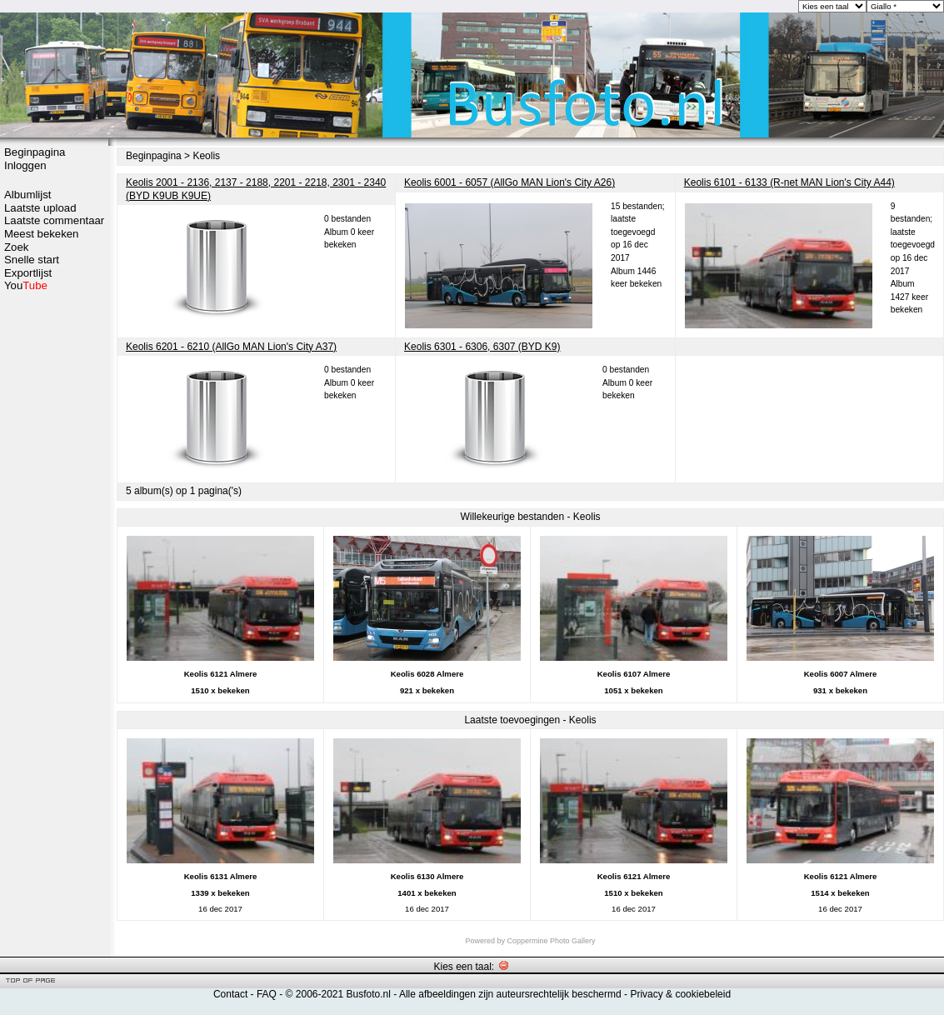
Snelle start (31, 259)
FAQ (267, 994)
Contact (230, 994)
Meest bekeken (41, 234)
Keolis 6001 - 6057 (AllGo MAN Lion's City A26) (509, 182)
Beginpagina (34, 152)
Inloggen (25, 165)
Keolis (206, 156)
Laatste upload (40, 208)
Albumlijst (27, 194)
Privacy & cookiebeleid (680, 994)
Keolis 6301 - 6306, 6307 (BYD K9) (482, 346)
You (25, 285)
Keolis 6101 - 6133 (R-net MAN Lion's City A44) (789, 182)
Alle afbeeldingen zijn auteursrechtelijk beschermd (510, 994)
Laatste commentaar (54, 220)
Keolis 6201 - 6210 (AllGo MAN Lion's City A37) (231, 346)
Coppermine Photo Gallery (551, 941)
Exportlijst (28, 273)
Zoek (16, 247)
